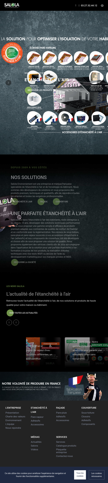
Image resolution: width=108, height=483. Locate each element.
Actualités (36, 441)
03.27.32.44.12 (88, 5)
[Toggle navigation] (102, 6)
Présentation (12, 412)
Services (60, 441)
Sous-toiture (87, 412)
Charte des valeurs (15, 416)
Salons (34, 445)
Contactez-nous (64, 456)
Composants (88, 424)
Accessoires (37, 424)
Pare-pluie (61, 412)
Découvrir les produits (38, 90)
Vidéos (34, 449)
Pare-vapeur (37, 417)
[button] (99, 82)
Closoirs (85, 416)
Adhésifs (35, 420)
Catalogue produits (66, 445)
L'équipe (9, 424)
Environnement (13, 420)
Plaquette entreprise (61, 451)
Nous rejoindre (13, 427)
